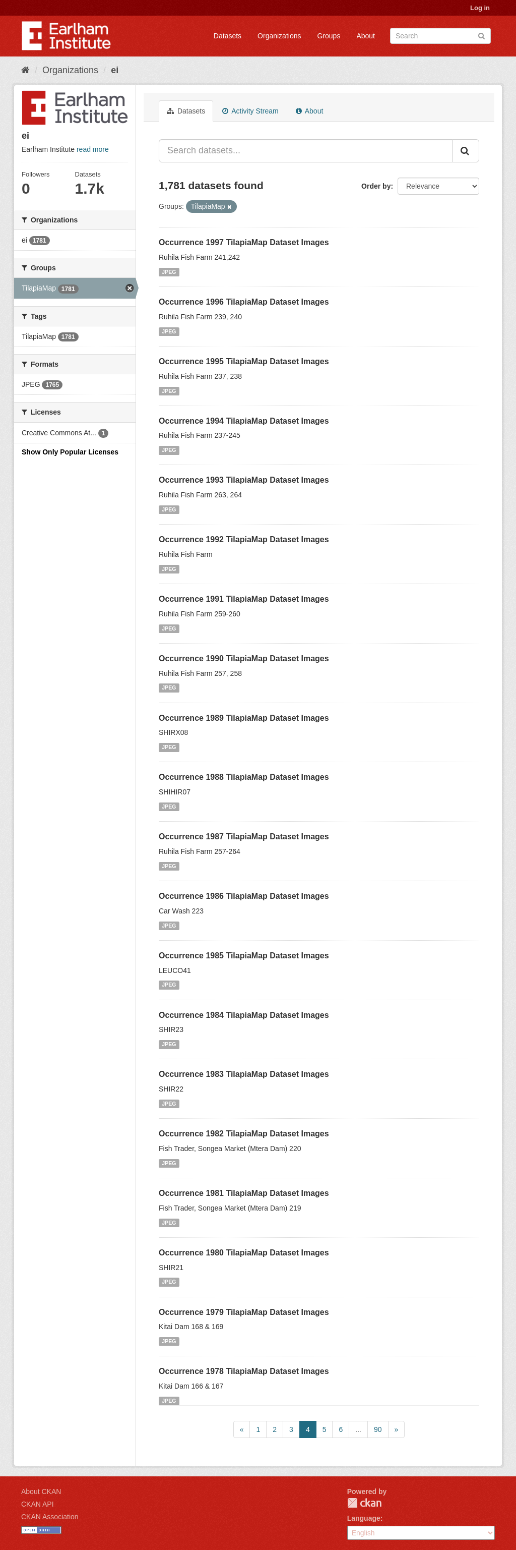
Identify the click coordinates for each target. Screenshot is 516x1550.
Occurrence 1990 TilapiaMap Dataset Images (244, 658)
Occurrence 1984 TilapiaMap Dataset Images (244, 1015)
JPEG (169, 272)
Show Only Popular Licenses (70, 452)
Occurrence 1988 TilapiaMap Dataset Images (244, 777)
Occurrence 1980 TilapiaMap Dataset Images (244, 1252)
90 (378, 1429)
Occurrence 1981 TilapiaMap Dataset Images (244, 1193)
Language (363, 1518)
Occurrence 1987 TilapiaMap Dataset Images (244, 836)
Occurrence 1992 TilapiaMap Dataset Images (244, 539)
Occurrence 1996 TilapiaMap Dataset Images (244, 302)
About (365, 36)
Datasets (227, 36)
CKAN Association (50, 1517)
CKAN (364, 1503)
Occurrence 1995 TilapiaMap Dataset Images (244, 361)
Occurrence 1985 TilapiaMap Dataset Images (244, 955)
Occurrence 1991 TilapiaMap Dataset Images (244, 599)
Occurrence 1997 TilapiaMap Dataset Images (244, 242)
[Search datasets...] (306, 150)
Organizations (279, 36)
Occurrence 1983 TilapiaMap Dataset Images (244, 1074)
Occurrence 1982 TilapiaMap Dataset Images (244, 1133)
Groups (328, 36)
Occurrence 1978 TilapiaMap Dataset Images (244, 1371)
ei (114, 70)
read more (93, 149)
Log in (480, 8)
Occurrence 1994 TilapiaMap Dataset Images (244, 421)
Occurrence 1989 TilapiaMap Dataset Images (244, 718)
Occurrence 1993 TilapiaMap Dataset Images (244, 480)
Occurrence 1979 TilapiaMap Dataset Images (244, 1312)
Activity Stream (250, 111)
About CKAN (41, 1491)
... (358, 1429)
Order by (376, 186)
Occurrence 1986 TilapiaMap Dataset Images (244, 896)
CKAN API (37, 1504)
